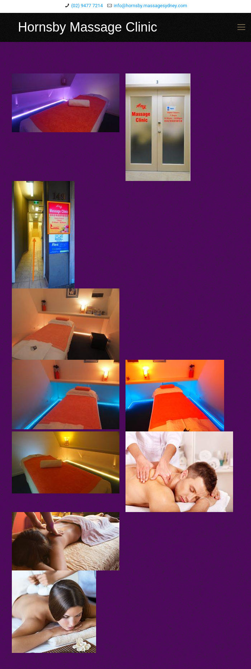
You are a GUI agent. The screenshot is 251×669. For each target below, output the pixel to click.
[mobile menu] (241, 27)
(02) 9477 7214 (87, 5)
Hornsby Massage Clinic (87, 27)
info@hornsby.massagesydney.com (150, 5)
